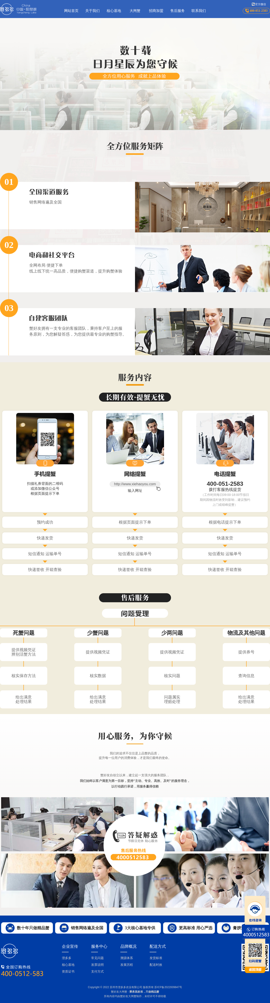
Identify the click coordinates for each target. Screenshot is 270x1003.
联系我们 (198, 11)
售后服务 (177, 11)
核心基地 (114, 11)
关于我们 (92, 11)
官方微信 (260, 4)
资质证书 (68, 971)
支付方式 (97, 971)
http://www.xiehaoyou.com (135, 484)
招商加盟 (156, 11)
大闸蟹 (135, 11)
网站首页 (71, 11)
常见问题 (97, 958)
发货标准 (156, 958)
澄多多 (66, 958)
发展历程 (126, 964)
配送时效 (156, 964)
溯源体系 (126, 958)
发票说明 (97, 964)
